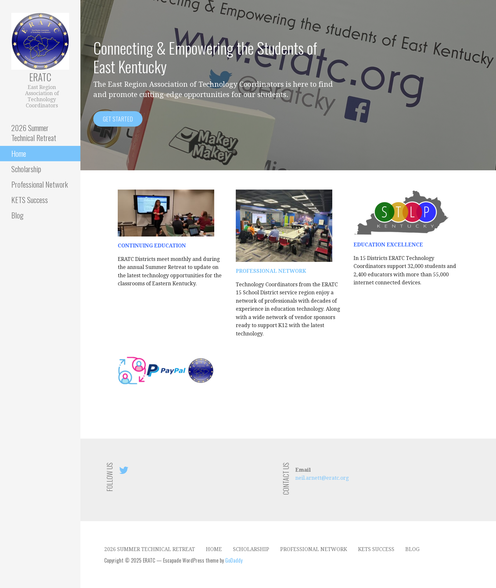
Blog (17, 215)
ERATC (40, 77)
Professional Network (39, 184)
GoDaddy (234, 560)
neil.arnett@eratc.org (322, 478)
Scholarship (26, 168)
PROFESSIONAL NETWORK (271, 271)
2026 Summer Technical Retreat (33, 132)
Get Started (118, 119)
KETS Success (29, 199)
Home (18, 153)
